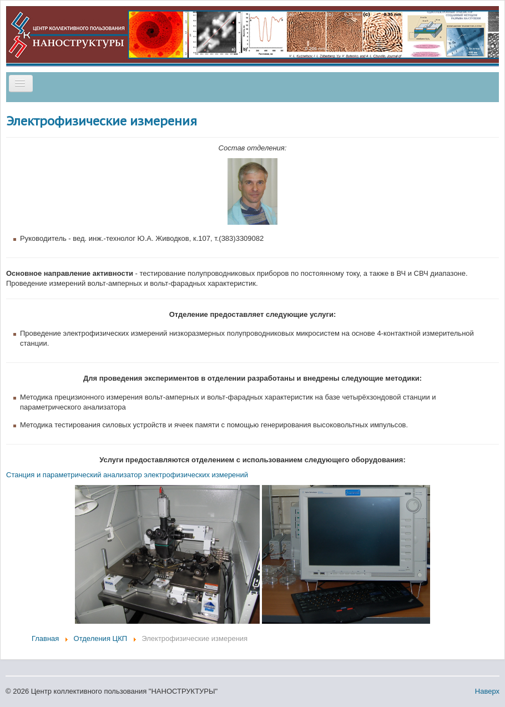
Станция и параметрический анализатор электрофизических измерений (127, 475)
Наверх (487, 691)
